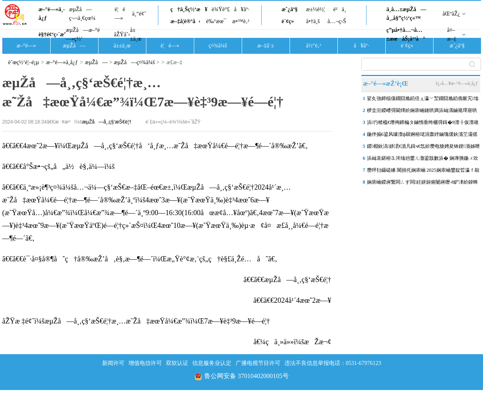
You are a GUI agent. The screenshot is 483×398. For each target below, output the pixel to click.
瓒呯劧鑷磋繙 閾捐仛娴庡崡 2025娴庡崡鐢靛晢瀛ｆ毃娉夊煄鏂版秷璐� (423, 171)
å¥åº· (241, 9)
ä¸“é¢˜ (139, 14)
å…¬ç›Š (336, 21)
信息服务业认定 (211, 363)
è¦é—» (120, 13)
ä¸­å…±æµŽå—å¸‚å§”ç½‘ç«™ (406, 13)
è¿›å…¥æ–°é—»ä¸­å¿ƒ (457, 83)
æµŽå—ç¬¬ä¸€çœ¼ (82, 13)
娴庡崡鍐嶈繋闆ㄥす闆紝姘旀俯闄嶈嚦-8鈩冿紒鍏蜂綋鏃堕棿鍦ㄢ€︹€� (422, 183)
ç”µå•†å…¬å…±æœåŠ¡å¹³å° (405, 34)
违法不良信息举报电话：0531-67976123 (332, 363)
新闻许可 (113, 363)
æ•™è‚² (240, 21)
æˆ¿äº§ (290, 9)
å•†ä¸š (312, 21)
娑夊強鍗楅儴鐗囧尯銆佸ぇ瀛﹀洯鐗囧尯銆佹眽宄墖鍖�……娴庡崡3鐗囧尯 (423, 100)
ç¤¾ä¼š (218, 46)
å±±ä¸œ (136, 34)
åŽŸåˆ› (122, 34)
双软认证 (177, 363)
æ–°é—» (26, 46)
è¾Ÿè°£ (221, 9)
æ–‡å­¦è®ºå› (185, 21)
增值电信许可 (145, 363)
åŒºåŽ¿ (451, 14)
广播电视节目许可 (258, 363)
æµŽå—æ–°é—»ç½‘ (83, 34)
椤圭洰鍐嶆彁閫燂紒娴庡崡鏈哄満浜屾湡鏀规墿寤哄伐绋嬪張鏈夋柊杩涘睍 (422, 112)
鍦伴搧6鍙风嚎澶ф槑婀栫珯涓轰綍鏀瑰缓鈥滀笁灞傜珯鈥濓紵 (422, 135)
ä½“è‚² (313, 46)
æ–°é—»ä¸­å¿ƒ (52, 13)
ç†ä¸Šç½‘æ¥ (188, 9)
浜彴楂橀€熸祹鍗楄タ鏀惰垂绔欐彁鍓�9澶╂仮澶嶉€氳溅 (423, 124)
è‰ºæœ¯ (216, 21)
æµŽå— (74, 46)
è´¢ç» (290, 21)
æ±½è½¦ (315, 9)
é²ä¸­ (339, 9)
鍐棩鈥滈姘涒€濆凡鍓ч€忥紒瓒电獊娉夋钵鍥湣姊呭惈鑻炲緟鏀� (423, 147)
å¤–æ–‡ (451, 34)
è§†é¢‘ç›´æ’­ (52, 34)
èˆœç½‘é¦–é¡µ (23, 62)
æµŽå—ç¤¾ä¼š (134, 62)
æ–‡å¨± (265, 46)
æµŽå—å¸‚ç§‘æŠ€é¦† (107, 122)
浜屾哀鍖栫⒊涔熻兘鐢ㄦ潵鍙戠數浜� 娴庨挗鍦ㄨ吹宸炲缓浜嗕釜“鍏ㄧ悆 (422, 159)
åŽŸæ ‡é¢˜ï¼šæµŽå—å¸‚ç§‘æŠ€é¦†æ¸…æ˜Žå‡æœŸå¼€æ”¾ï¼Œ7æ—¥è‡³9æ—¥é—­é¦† (136, 321)
